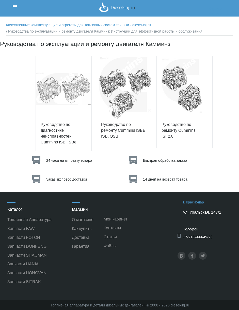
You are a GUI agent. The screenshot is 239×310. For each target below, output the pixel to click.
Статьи (110, 237)
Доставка (80, 237)
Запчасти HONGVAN (26, 272)
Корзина (215, 8)
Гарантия (80, 246)
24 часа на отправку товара (69, 160)
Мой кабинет (115, 219)
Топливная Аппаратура (29, 219)
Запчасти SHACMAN (27, 255)
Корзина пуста (221, 13)
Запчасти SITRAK (24, 281)
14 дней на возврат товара (165, 179)
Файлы (110, 245)
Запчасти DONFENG (26, 246)
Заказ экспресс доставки (66, 179)
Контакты (112, 228)
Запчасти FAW (21, 228)
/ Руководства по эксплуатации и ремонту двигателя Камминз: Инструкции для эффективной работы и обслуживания (104, 31)
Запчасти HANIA (23, 264)
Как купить (81, 228)
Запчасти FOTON (23, 237)
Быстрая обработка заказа (165, 160)
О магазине (82, 219)
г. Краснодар (193, 202)
